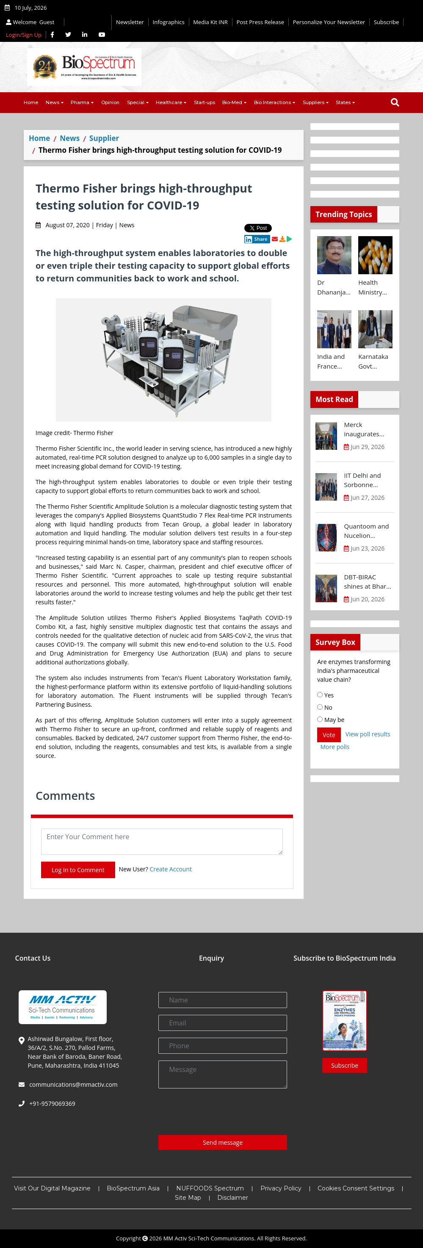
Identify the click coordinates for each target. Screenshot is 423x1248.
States (343, 102)
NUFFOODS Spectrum (210, 1188)
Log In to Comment (78, 870)
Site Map (188, 1197)
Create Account (170, 869)
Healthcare (169, 102)
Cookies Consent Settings (356, 1188)
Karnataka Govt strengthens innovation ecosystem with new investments (375, 361)
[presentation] (222, 1111)
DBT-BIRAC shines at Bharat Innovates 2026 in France (368, 582)
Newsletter (130, 22)
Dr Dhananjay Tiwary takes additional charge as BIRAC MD (333, 287)
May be (330, 720)
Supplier (104, 138)
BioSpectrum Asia (133, 1188)
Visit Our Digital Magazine (52, 1188)
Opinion (110, 102)
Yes (325, 695)
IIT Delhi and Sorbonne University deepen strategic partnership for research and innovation (368, 480)
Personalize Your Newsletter (329, 22)
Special (135, 102)
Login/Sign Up (23, 35)
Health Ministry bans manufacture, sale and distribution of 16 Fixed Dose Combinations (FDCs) (375, 287)
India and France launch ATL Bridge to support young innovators (333, 361)
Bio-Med (232, 102)
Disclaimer (232, 1197)
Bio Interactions (272, 102)
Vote (329, 735)
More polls (335, 747)
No (324, 707)
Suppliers (313, 102)
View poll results (368, 734)
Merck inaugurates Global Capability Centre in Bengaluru (369, 429)
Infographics (169, 22)
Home (31, 102)
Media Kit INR (210, 22)
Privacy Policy (280, 1188)
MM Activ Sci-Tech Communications (208, 1238)
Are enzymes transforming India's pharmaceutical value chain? (353, 670)
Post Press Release (260, 22)
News (52, 102)
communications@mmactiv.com (73, 1084)
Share (255, 239)
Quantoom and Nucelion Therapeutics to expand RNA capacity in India (367, 531)
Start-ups (204, 102)
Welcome (31, 22)
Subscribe (386, 22)
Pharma (80, 102)
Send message (223, 1142)
